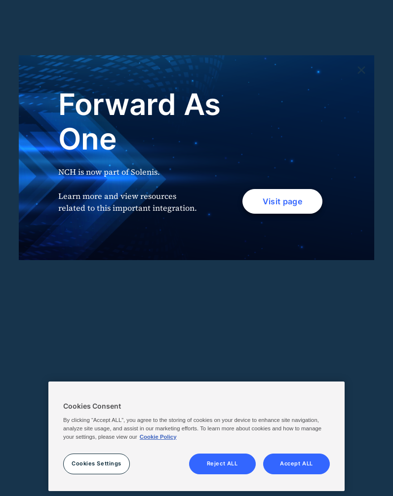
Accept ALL (296, 463)
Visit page (282, 201)
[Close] (361, 70)
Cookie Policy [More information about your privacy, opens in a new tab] (158, 437)
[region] (196, 436)
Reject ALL (222, 463)
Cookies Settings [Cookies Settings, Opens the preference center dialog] (96, 463)
